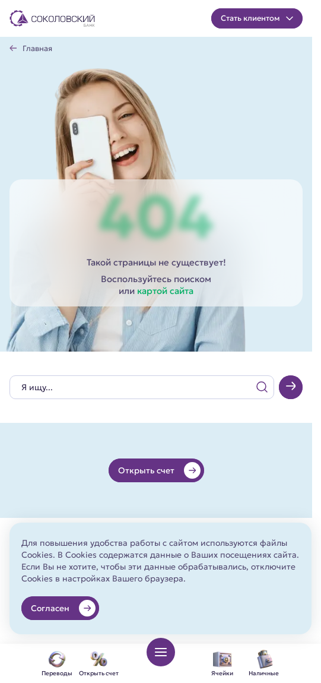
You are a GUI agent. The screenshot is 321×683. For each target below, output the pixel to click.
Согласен (63, 608)
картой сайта (165, 290)
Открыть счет (159, 470)
